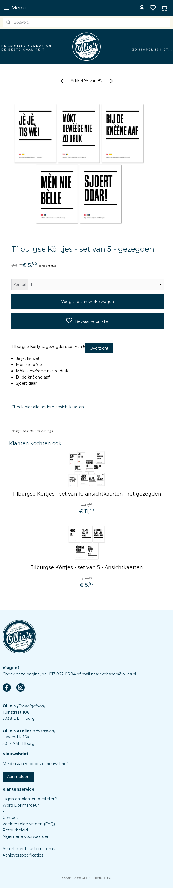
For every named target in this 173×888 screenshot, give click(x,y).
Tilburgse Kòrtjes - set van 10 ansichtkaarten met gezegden (86, 494)
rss (109, 878)
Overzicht (99, 348)
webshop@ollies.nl (118, 674)
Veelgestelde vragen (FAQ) (29, 823)
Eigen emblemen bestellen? (30, 798)
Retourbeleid (15, 830)
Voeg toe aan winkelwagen (87, 301)
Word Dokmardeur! (21, 805)
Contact (10, 817)
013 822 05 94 (62, 674)
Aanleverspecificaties (23, 855)
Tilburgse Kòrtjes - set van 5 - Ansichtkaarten (86, 568)
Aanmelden (18, 776)
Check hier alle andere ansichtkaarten (47, 406)
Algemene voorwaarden (26, 836)
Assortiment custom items (29, 848)
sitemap (99, 878)
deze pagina (28, 674)
